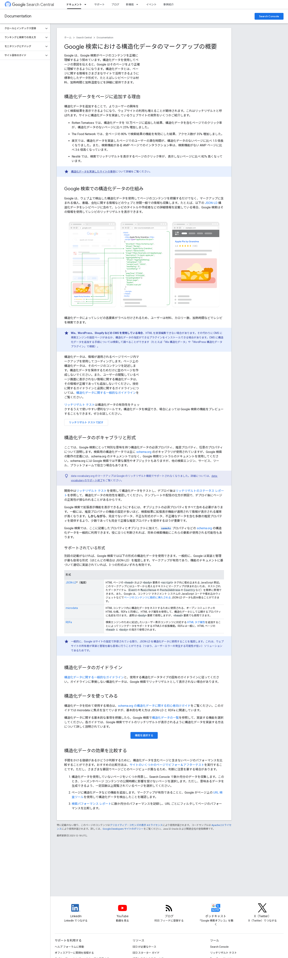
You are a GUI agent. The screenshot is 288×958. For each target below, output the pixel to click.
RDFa (69, 622)
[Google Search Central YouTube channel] (122, 911)
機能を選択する (144, 735)
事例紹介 (168, 4)
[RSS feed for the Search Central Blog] (169, 911)
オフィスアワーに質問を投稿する (74, 952)
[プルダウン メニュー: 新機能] (138, 4)
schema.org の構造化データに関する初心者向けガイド (154, 706)
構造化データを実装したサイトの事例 (93, 171)
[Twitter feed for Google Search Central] (262, 911)
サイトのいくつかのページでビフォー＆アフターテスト (167, 765)
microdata (72, 607)
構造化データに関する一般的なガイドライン (106, 393)
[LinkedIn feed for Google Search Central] (76, 911)
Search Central (33, 4)
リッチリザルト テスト (79, 405)
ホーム (67, 37)
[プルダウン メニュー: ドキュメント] (86, 4)
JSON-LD (211, 203)
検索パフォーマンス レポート (91, 804)
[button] (22, 28)
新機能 (130, 4)
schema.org (143, 452)
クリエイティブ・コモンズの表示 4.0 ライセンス (136, 825)
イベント (151, 4)
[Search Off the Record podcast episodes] (216, 911)
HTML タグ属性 (196, 622)
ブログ (115, 4)
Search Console (269, 16)
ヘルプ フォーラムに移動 (69, 946)
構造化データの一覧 (165, 717)
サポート (99, 4)
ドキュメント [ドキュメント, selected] (74, 4)
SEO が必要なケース (144, 946)
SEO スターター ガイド (146, 952)
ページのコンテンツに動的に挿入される (147, 597)
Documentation (17, 16)
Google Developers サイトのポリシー (123, 828)
